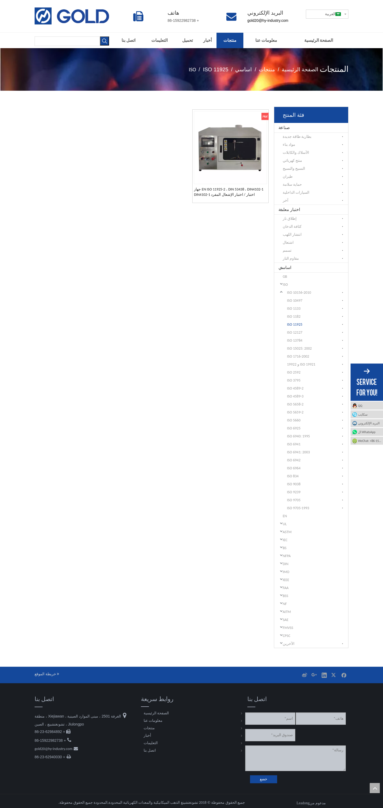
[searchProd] (67, 40)
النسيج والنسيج (294, 168)
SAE (285, 620)
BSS (285, 596)
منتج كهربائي (292, 160)
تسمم (287, 250)
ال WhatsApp (367, 432)
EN (285, 516)
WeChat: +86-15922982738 (366, 440)
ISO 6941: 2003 (298, 452)
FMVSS (288, 627)
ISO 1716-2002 (298, 356)
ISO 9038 (294, 484)
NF (285, 604)
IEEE (286, 580)
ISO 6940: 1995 (298, 436)
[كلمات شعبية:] (104, 40)
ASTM (287, 532)
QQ (360, 405)
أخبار (147, 735)
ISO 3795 (294, 380)
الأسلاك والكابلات (296, 152)
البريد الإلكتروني (369, 423)
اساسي (284, 267)
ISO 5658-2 (295, 404)
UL (285, 524)
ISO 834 (293, 476)
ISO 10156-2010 (299, 292)
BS (284, 548)
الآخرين (288, 643)
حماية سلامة (292, 184)
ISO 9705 (294, 500)
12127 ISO (294, 332)
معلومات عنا (153, 720)
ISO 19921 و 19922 (301, 364)
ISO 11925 (294, 324)
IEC (285, 540)
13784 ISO (294, 340)
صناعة (284, 127)
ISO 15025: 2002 (299, 348)
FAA (286, 588)
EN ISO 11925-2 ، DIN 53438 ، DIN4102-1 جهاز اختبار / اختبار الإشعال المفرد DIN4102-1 (228, 192)
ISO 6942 (294, 460)
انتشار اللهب (292, 234)
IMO (286, 572)
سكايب (363, 414)
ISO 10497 (294, 300)
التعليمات (151, 743)
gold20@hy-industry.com (53, 749)
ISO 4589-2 (295, 388)
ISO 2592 (294, 372)
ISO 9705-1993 (298, 508)
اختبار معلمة (289, 209)
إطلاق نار (290, 218)
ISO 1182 (294, 316)
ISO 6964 (294, 468)
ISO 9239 (294, 492)
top (375, 788)
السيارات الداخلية (296, 192)
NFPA (287, 556)
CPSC (286, 635)
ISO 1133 (294, 308)
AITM (287, 612)
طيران (288, 176)
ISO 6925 (294, 428)
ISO (285, 284)
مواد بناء (289, 144)
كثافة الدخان (292, 226)
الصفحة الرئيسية (156, 713)
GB (285, 276)
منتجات (149, 728)
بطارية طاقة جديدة (297, 136)
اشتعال (288, 242)
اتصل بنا (150, 750)
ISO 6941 (294, 444)
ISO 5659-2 (295, 412)
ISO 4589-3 (295, 396)
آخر (285, 200)
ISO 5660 (294, 420)
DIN (285, 564)
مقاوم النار (291, 258)
